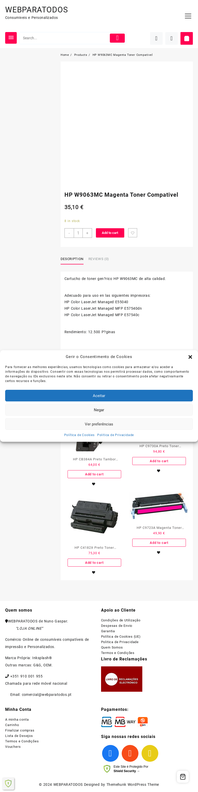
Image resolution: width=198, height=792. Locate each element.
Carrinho (12, 725)
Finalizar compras (20, 730)
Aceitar (99, 395)
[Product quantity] (78, 233)
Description (72, 259)
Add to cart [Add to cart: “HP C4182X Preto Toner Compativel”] (94, 563)
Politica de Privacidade (115, 435)
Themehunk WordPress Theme (132, 784)
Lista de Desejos (19, 736)
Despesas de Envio (117, 626)
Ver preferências (99, 424)
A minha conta (17, 719)
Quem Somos (112, 647)
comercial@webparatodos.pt (47, 694)
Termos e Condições (118, 653)
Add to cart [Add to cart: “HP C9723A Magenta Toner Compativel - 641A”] (159, 543)
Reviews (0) (98, 259)
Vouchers (13, 747)
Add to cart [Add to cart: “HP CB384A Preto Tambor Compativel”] (94, 474)
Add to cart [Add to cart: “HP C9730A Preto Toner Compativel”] (159, 461)
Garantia (108, 631)
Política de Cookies (79, 435)
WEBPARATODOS (36, 9)
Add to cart (110, 233)
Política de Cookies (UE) (121, 636)
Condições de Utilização (121, 620)
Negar (99, 410)
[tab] (74, 259)
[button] (190, 357)
